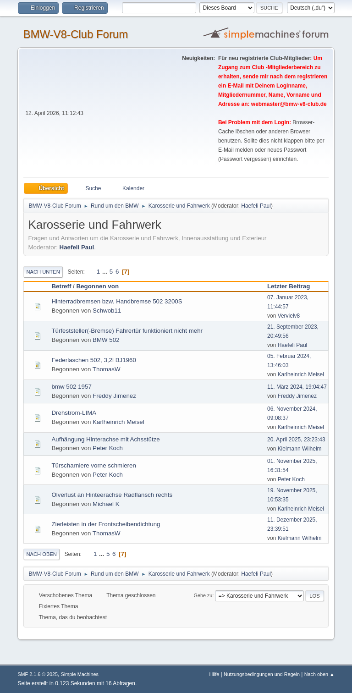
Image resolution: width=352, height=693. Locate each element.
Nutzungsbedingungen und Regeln (262, 674)
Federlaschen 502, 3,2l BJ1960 (93, 360)
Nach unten (43, 272)
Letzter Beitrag (292, 286)
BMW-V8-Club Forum (75, 34)
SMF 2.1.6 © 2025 (37, 674)
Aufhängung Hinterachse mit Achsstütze (105, 439)
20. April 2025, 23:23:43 (296, 439)
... (105, 271)
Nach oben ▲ (319, 674)
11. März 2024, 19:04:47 (297, 387)
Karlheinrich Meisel (301, 374)
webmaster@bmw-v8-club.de (289, 104)
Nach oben (41, 554)
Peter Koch (108, 448)
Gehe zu (203, 595)
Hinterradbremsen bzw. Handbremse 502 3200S (116, 301)
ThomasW (107, 369)
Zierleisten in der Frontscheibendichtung (105, 524)
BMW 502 (106, 339)
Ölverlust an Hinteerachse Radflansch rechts (111, 494)
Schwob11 (107, 310)
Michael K (106, 503)
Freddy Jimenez (114, 395)
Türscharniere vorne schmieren (93, 465)
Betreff (61, 286)
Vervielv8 (289, 316)
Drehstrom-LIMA (73, 412)
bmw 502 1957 (71, 386)
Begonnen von (97, 286)
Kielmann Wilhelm (300, 449)
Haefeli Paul (256, 206)
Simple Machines (80, 674)
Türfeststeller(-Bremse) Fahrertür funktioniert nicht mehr (127, 330)
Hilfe (214, 674)
